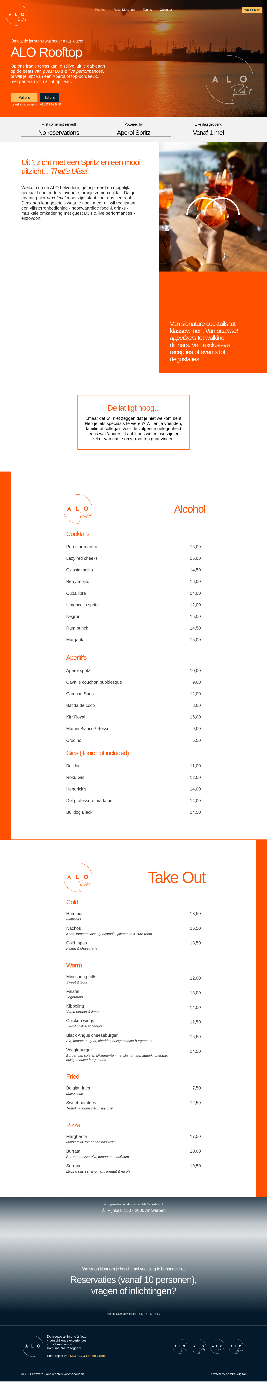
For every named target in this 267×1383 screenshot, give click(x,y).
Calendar (166, 10)
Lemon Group (96, 1357)
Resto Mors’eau (124, 10)
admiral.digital (236, 1375)
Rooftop (100, 10)
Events (147, 10)
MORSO (76, 1357)
